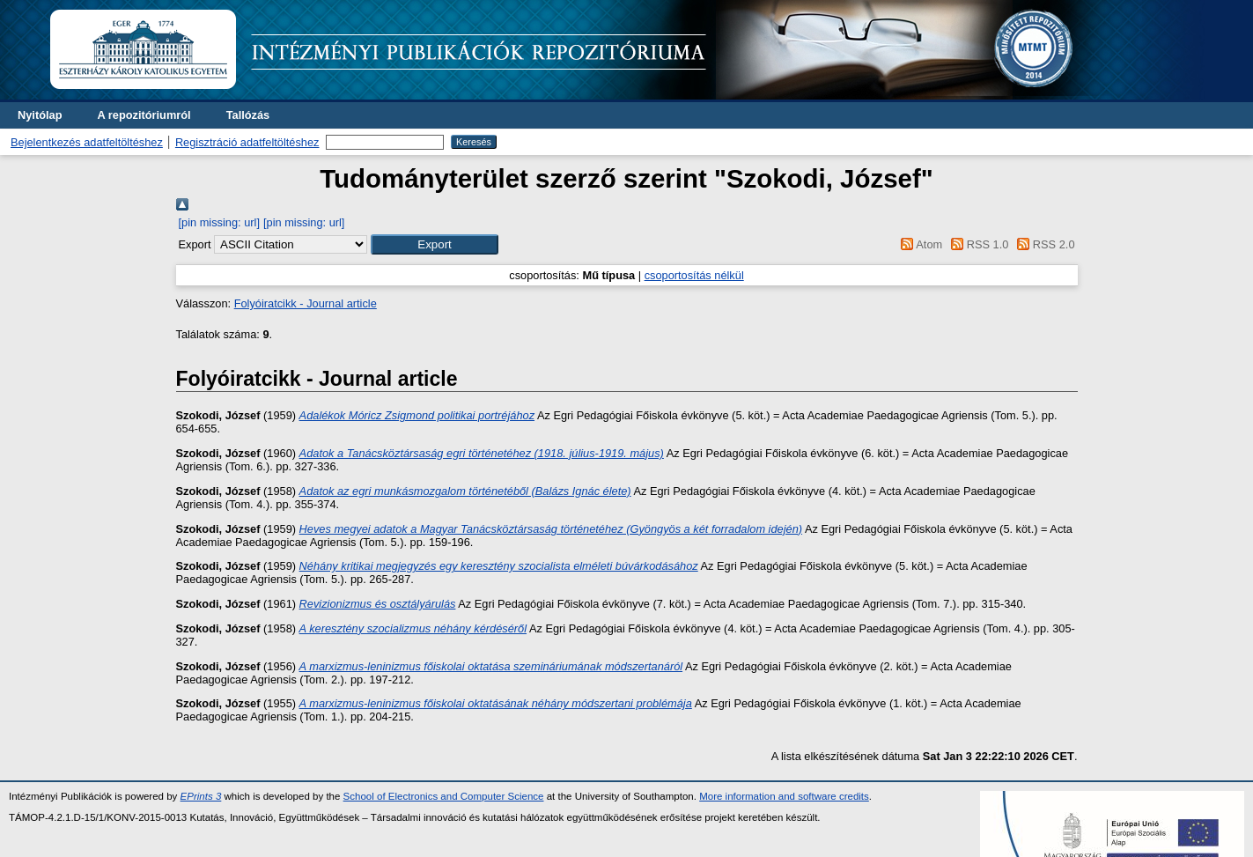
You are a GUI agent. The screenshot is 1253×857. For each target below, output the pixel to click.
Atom (919, 244)
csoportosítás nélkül (694, 275)
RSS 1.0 (977, 244)
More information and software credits (784, 796)
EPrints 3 (201, 796)
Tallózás (248, 115)
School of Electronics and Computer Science (443, 796)
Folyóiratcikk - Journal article (305, 303)
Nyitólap (40, 115)
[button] (434, 244)
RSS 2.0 (1043, 244)
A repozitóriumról (143, 115)
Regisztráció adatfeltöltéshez (247, 142)
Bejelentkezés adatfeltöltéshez (87, 142)
